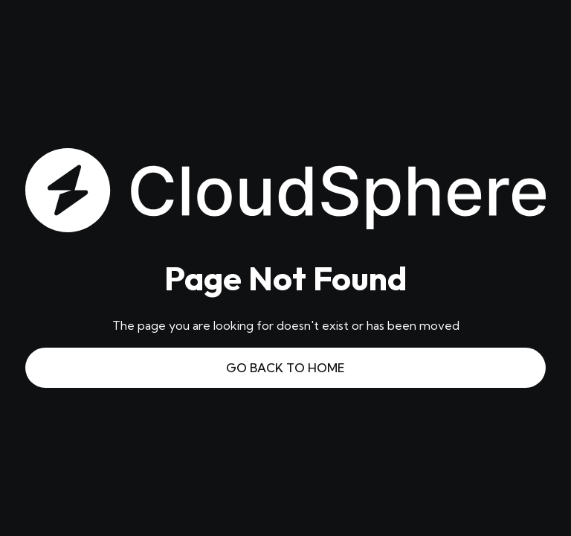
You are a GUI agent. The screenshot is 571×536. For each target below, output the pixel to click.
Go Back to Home (285, 367)
